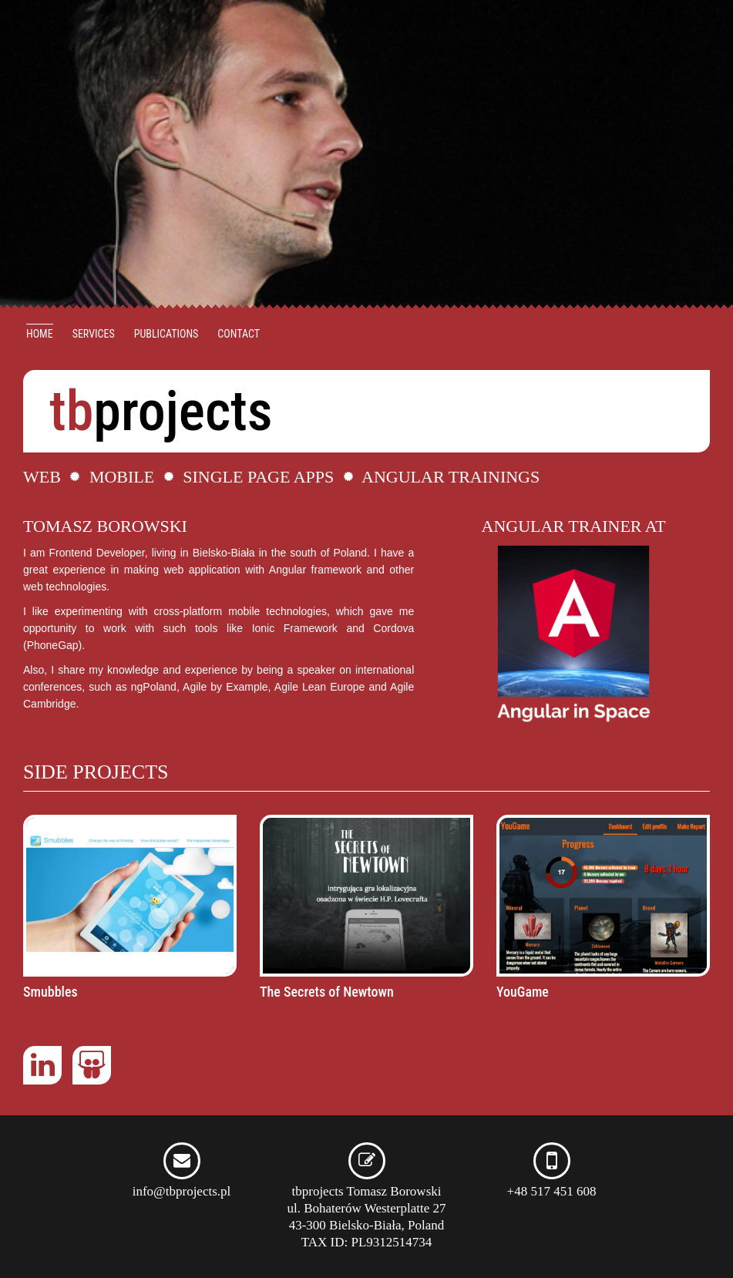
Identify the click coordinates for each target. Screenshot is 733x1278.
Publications (166, 334)
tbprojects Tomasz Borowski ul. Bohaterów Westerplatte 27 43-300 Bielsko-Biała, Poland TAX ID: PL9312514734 (366, 1202)
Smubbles (50, 992)
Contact (238, 334)
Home (39, 334)
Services (93, 334)
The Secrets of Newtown (327, 992)
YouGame (522, 992)
